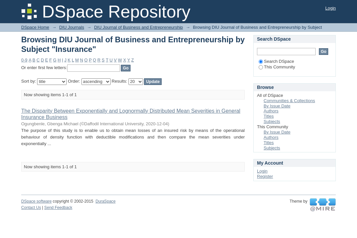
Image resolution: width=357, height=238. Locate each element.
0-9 (24, 60)
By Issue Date (277, 105)
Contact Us (31, 207)
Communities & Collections (289, 100)
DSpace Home (35, 27)
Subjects (272, 121)
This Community (277, 66)
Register (265, 176)
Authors (271, 110)
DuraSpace (105, 201)
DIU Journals (71, 27)
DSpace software (36, 201)
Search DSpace (276, 61)
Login (330, 8)
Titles (269, 116)
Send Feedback (58, 207)
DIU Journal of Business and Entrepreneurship (138, 27)
